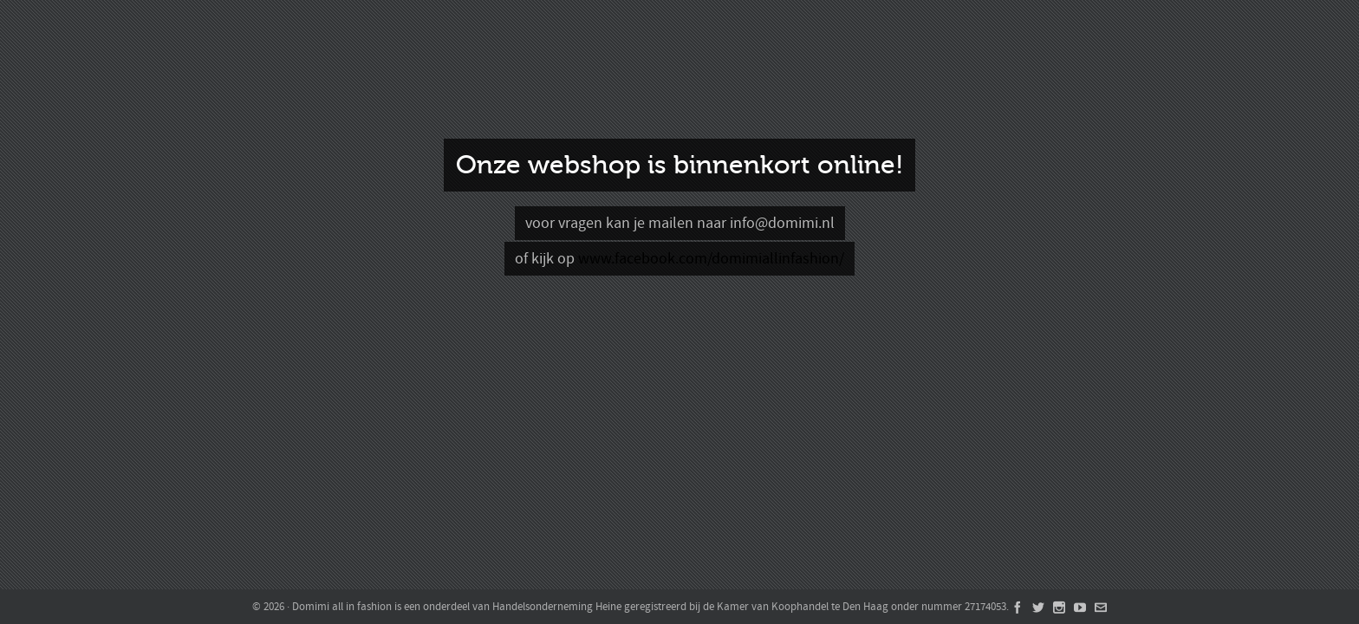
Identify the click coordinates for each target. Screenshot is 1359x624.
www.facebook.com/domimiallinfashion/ (711, 259)
